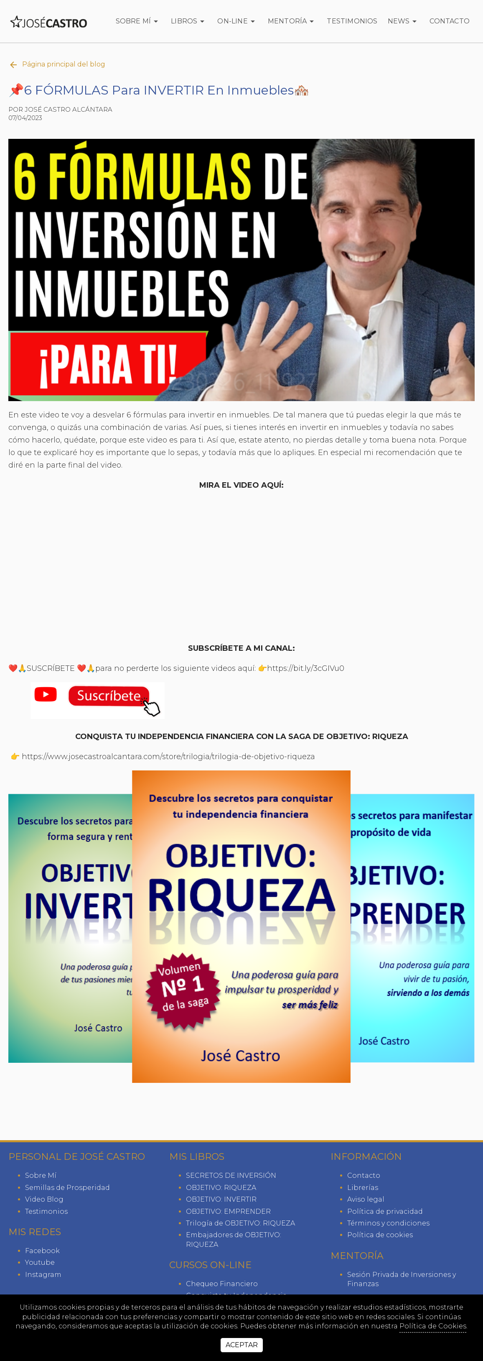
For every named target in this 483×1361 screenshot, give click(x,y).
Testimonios (352, 21)
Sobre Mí (138, 21)
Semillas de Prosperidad (67, 1188)
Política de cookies (380, 1235)
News (404, 21)
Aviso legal (365, 1199)
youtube (40, 1262)
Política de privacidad (385, 1211)
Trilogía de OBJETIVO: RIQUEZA (240, 1223)
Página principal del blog (56, 65)
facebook (42, 1251)
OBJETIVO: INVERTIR (221, 1199)
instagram (43, 1275)
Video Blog (44, 1199)
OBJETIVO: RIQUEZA (221, 1188)
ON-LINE (237, 21)
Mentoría (292, 21)
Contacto (450, 21)
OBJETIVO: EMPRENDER (228, 1211)
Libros (189, 21)
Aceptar (242, 1345)
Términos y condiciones (388, 1223)
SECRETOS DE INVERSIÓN (231, 1175)
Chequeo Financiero (222, 1284)
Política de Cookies (432, 1326)
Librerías (362, 1188)
